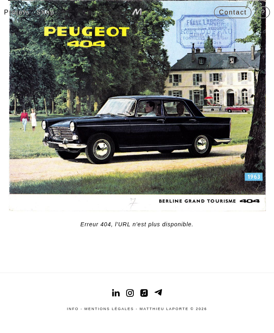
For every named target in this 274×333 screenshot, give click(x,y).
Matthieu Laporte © (168, 309)
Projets (17, 12)
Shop (45, 12)
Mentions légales (109, 309)
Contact (233, 12)
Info (73, 309)
